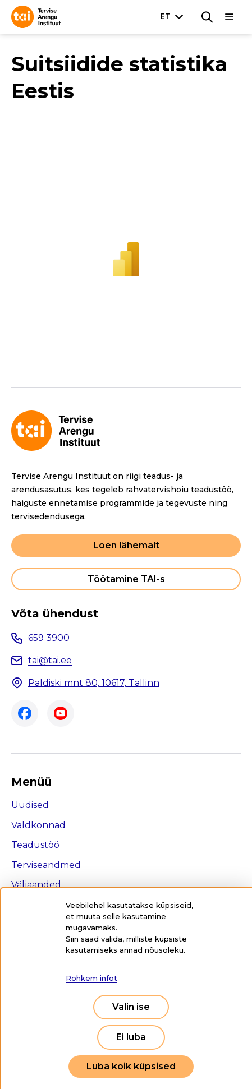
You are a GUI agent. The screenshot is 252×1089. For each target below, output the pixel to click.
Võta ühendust (54, 613)
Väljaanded (36, 884)
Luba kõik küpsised (131, 1066)
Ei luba (131, 1037)
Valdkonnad (38, 825)
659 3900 (49, 638)
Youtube (60, 713)
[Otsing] (207, 17)
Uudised (30, 805)
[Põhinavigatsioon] (229, 17)
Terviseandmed (46, 865)
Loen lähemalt (126, 545)
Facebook (24, 713)
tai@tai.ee (50, 660)
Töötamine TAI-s (126, 579)
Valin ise (131, 1007)
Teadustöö (35, 844)
